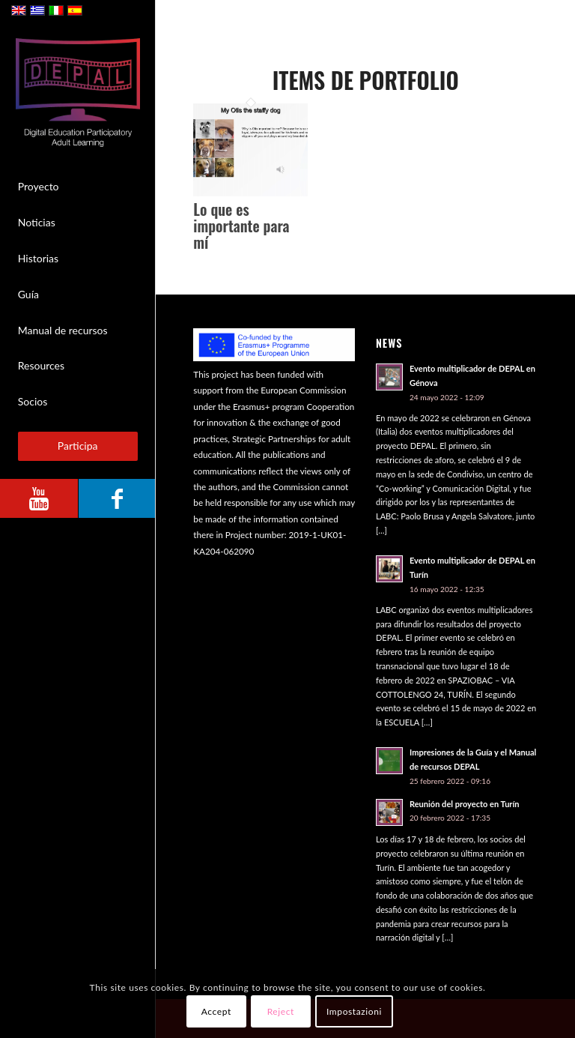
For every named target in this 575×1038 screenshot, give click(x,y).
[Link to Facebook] (117, 498)
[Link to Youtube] (39, 498)
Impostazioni (354, 1011)
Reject (280, 1011)
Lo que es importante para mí (241, 225)
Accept (216, 1011)
